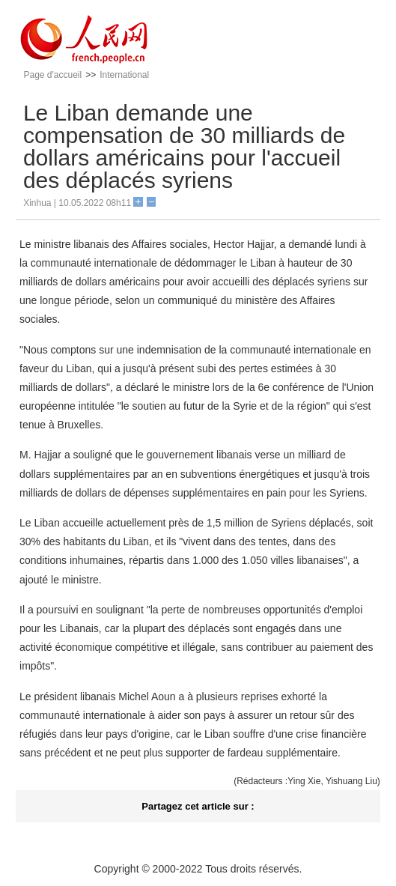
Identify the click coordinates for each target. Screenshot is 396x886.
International (124, 75)
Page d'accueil (52, 75)
